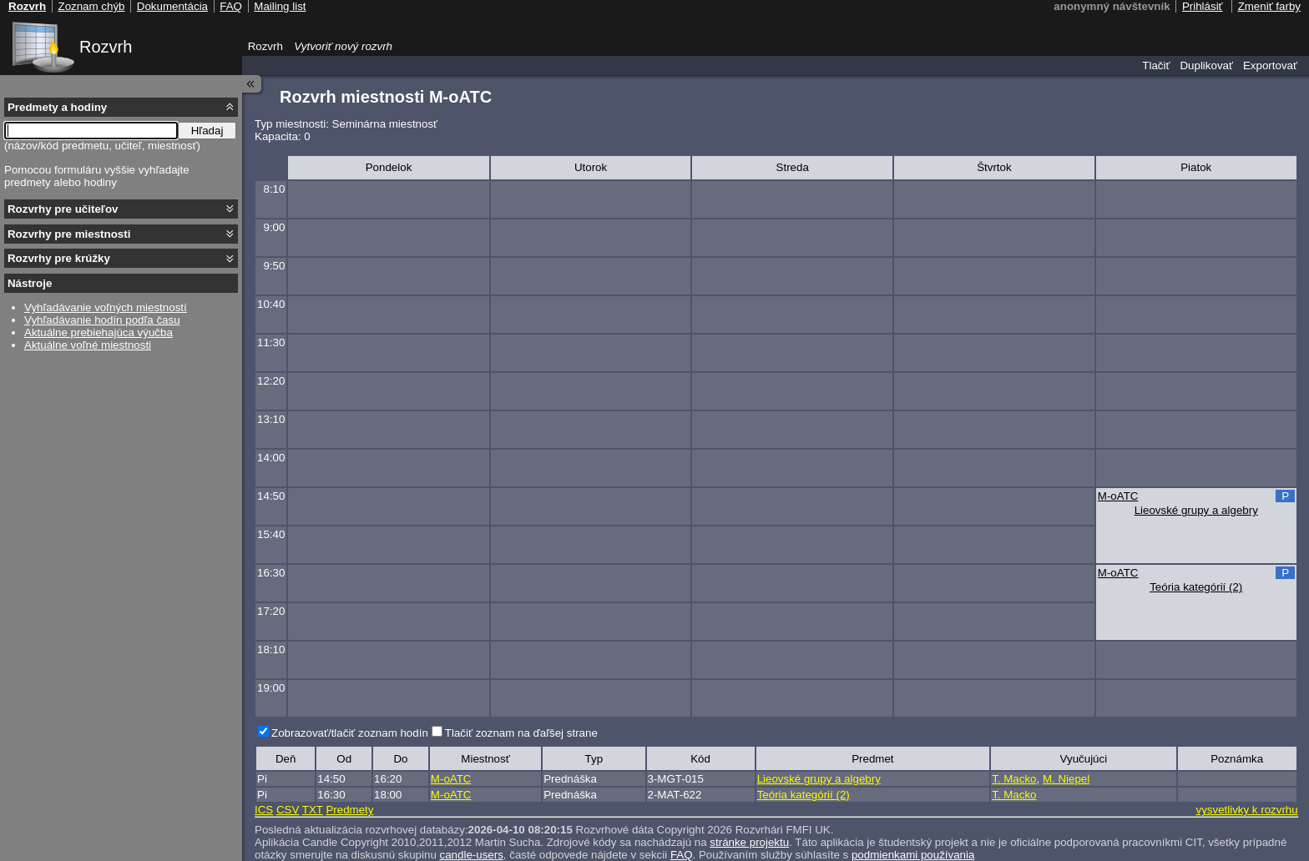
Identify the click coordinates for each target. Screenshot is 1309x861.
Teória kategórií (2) (1196, 587)
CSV (287, 809)
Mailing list (280, 6)
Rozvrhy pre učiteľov (63, 209)
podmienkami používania (913, 854)
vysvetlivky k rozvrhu (1246, 809)
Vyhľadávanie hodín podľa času (102, 320)
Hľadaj (207, 130)
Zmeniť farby (1269, 6)
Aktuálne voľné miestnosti (87, 345)
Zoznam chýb (91, 6)
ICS (264, 809)
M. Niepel (1066, 779)
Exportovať (1270, 65)
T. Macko (1014, 779)
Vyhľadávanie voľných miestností (105, 307)
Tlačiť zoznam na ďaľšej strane (521, 733)
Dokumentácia (172, 6)
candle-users (471, 854)
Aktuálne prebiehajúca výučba (98, 332)
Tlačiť (1156, 65)
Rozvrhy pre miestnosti (69, 234)
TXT (312, 809)
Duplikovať (1206, 65)
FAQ (681, 854)
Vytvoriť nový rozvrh (343, 46)
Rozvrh (105, 47)
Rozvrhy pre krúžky (59, 258)
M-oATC (1118, 496)
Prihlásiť (1202, 6)
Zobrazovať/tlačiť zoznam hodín (349, 733)
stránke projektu (749, 842)
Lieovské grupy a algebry (1196, 510)
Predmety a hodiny (57, 107)
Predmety (349, 809)
